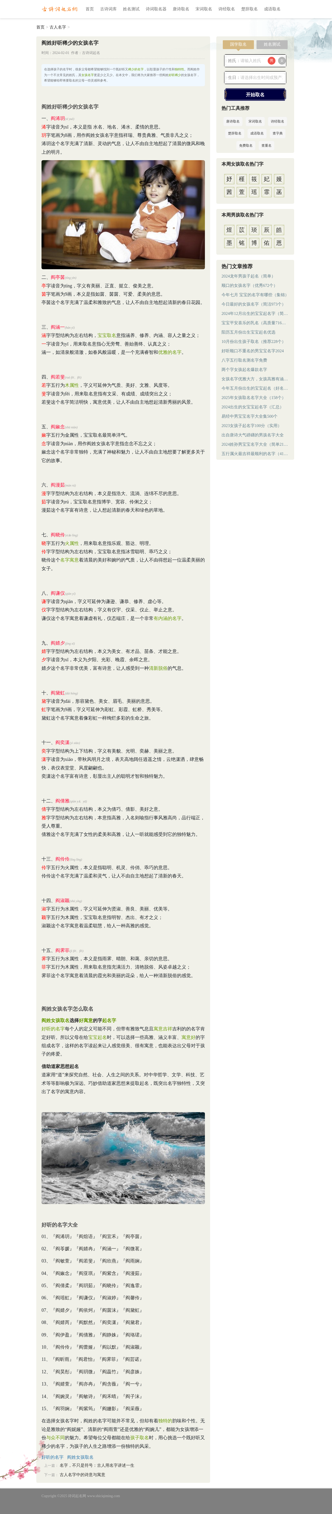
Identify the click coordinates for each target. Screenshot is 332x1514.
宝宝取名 (107, 335)
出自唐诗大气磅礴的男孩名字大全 (253, 435)
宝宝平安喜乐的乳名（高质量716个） (255, 323)
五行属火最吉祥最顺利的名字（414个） (255, 453)
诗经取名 (226, 9)
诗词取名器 (156, 9)
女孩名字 (87, 75)
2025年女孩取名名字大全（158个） (254, 397)
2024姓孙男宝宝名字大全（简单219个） (255, 444)
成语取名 (272, 9)
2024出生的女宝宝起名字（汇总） (253, 407)
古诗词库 (108, 9)
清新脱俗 (158, 668)
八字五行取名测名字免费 (244, 360)
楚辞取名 (249, 9)
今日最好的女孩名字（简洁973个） (254, 304)
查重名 (266, 145)
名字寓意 (69, 560)
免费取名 (246, 145)
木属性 (72, 385)
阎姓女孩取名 (56, 1020)
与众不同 (55, 1437)
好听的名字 (53, 1028)
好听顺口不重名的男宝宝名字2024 (253, 351)
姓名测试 (131, 9)
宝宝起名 (97, 1037)
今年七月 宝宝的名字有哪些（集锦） (255, 295)
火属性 (72, 543)
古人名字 (58, 27)
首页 (90, 9)
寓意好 (189, 1037)
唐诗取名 (181, 9)
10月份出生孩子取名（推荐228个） (254, 341)
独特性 (179, 69)
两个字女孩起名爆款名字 (244, 369)
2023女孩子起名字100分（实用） (252, 425)
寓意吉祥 (163, 1028)
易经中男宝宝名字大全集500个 (250, 416)
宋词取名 (204, 9)
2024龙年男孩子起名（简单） (248, 276)
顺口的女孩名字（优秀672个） (250, 285)
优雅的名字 (170, 352)
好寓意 (86, 1020)
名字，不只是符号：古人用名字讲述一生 (97, 1465)
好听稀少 (175, 75)
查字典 (278, 133)
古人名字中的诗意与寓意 (82, 1474)
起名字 (109, 1020)
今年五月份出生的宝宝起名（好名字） (255, 388)
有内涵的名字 (168, 618)
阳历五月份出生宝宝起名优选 (248, 332)
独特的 (165, 1420)
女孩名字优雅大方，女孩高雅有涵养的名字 (255, 379)
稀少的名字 (136, 69)
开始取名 (255, 94)
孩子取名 (139, 1437)
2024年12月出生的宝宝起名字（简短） (255, 313)
